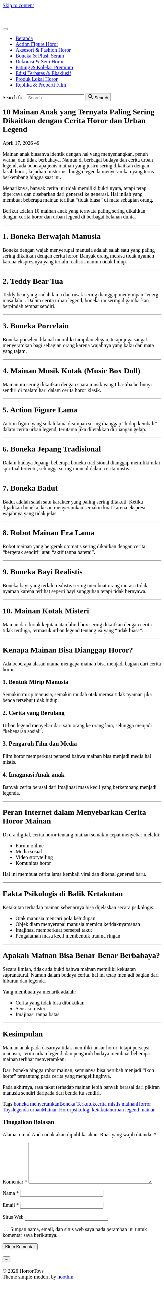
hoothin (65, 1290)
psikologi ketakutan (91, 1109)
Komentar (15, 1145)
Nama (11, 1206)
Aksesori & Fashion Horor (43, 50)
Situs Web (13, 1230)
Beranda (24, 38)
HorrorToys (15, 16)
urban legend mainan (134, 1109)
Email (11, 1218)
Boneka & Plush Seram (40, 55)
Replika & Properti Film (41, 85)
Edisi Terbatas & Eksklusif (43, 73)
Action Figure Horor (37, 44)
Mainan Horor (56, 1109)
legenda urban (27, 1109)
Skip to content (18, 5)
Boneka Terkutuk (77, 1104)
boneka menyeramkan (36, 1104)
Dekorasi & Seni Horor (40, 61)
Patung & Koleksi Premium (44, 67)
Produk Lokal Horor (37, 79)
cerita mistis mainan (116, 1104)
